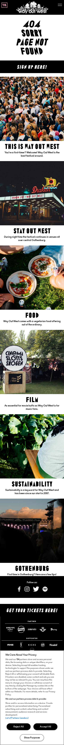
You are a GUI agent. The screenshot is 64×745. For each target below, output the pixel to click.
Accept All (45, 727)
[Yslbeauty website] (21, 645)
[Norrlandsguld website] (10, 629)
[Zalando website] (32, 629)
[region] (32, 697)
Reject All (18, 727)
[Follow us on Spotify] (45, 591)
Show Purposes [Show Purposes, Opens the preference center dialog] (32, 738)
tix (4, 5)
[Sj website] (43, 629)
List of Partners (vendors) (16, 718)
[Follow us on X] (36, 591)
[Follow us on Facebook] (19, 591)
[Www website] (53, 629)
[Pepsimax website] (21, 629)
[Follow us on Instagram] (27, 591)
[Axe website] (10, 645)
